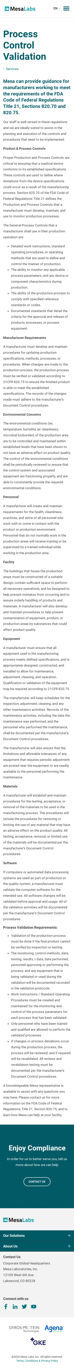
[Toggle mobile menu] (66, 8)
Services (12, 69)
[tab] (37, 149)
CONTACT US (37, 1181)
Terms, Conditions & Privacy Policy (37, 1360)
